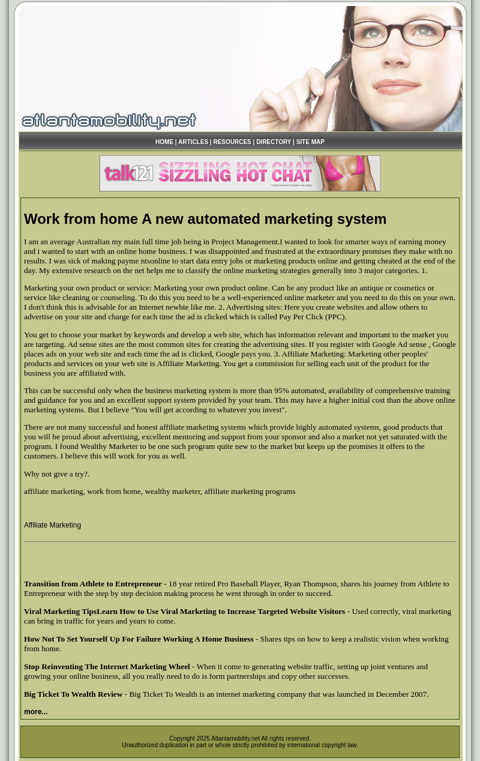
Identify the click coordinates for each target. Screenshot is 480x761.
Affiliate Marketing (52, 525)
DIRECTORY (273, 142)
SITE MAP (310, 142)
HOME (164, 142)
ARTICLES (193, 142)
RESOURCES (232, 142)
